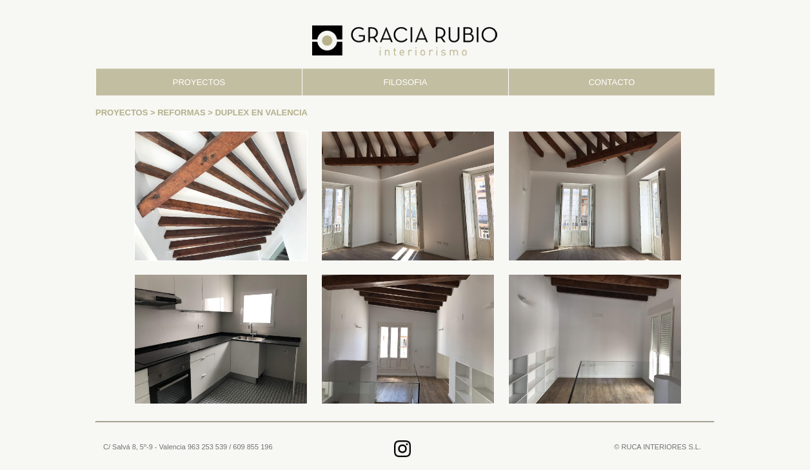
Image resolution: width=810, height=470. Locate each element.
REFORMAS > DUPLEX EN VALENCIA (232, 112)
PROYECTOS (199, 82)
